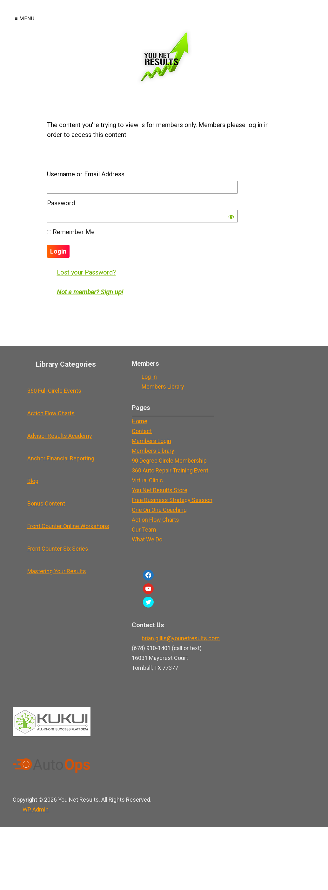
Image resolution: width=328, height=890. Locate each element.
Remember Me (71, 232)
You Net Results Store (159, 490)
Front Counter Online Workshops (68, 526)
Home (139, 421)
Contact (142, 431)
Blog (32, 481)
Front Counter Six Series (57, 548)
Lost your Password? (86, 272)
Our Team (144, 529)
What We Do (147, 539)
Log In (149, 376)
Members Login (151, 441)
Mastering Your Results (56, 571)
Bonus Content (46, 503)
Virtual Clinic (147, 480)
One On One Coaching (159, 509)
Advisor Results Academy (59, 435)
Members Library (163, 386)
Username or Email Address (85, 174)
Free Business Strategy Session (172, 500)
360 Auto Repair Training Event (170, 470)
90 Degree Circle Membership (169, 460)
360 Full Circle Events (54, 390)
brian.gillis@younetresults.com (181, 638)
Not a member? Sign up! (90, 292)
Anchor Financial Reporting (60, 458)
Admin (36, 809)
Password (61, 203)
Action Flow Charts (51, 413)
